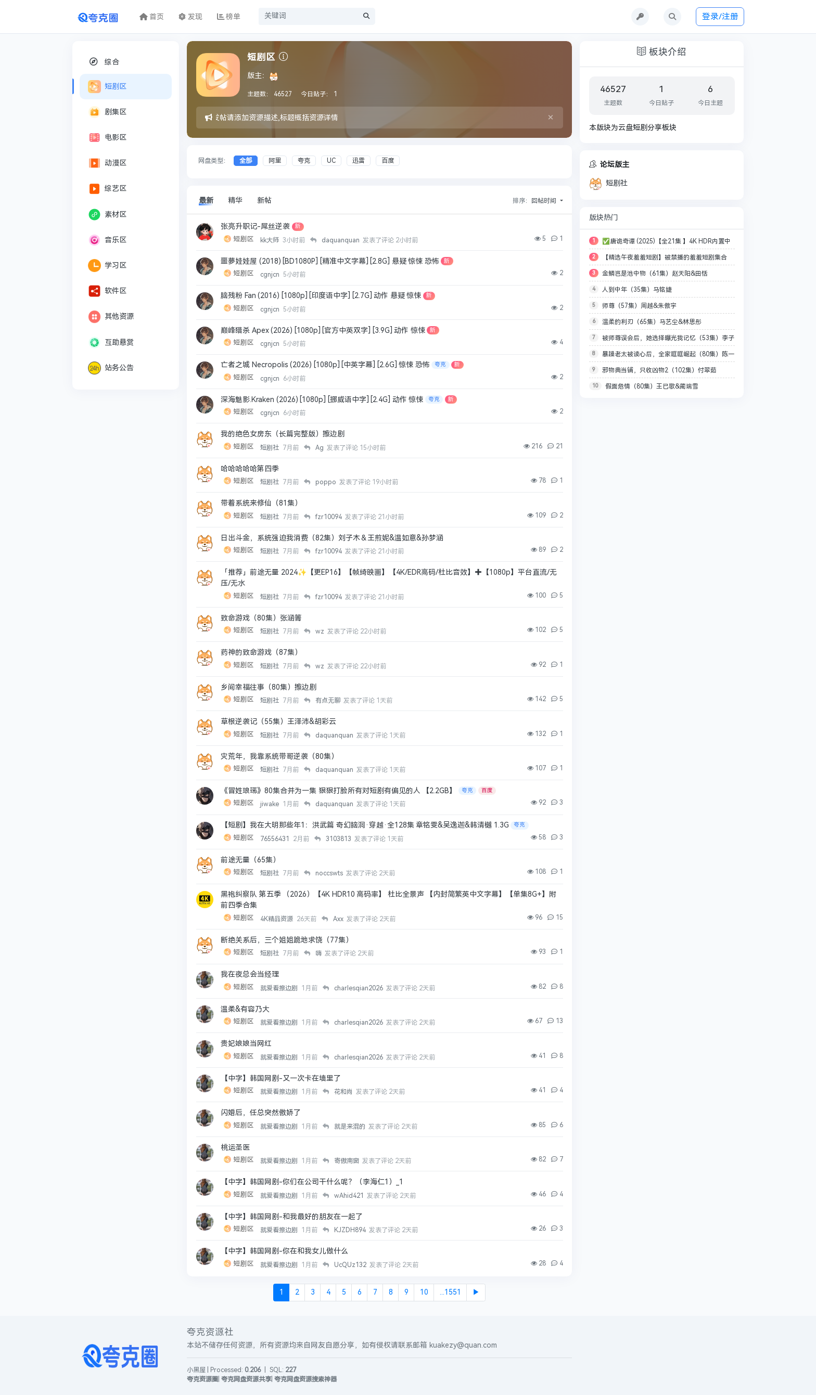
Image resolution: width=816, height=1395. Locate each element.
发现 (190, 17)
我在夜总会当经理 (250, 974)
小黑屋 (196, 1370)
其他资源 (111, 316)
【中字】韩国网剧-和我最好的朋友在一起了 (292, 1217)
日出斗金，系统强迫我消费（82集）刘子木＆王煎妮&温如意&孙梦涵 (332, 538)
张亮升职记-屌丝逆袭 (255, 226)
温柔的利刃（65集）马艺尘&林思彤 (652, 322)
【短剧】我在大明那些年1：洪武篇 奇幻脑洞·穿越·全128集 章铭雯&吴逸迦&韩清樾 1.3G (365, 825)
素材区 (107, 214)
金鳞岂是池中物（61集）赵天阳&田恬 (655, 273)
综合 (103, 62)
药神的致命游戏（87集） (261, 652)
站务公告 (111, 367)
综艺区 (107, 188)
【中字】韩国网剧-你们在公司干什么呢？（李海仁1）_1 (312, 1182)
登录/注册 (720, 16)
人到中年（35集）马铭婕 (637, 289)
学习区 (107, 265)
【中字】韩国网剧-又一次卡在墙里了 (281, 1078)
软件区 (107, 291)
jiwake (270, 804)
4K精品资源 (277, 919)
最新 (206, 200)
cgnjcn (270, 274)
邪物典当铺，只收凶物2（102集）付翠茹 (659, 370)
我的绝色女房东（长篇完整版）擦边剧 (283, 434)
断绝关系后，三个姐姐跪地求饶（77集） (287, 940)
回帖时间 (544, 200)
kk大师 (270, 240)
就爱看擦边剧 (279, 988)
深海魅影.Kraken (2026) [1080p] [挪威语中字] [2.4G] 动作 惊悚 (322, 400)
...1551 (450, 1292)
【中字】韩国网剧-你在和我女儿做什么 (284, 1251)
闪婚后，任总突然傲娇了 (261, 1113)
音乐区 (107, 240)
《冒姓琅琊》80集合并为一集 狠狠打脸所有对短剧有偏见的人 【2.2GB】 (338, 791)
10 (424, 1292)
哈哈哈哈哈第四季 (250, 469)
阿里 (275, 160)
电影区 (107, 137)
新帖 (264, 200)
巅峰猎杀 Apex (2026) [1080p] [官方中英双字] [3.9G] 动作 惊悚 (323, 330)
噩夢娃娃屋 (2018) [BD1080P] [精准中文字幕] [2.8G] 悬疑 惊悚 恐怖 (330, 261)
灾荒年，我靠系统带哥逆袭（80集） (279, 756)
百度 (387, 160)
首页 (151, 17)
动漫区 (107, 163)
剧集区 (107, 112)
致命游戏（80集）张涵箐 (261, 618)
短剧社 (270, 447)
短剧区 (107, 86)
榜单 (229, 17)
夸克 (304, 160)
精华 (235, 200)
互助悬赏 (111, 342)
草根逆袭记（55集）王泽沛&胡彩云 (278, 722)
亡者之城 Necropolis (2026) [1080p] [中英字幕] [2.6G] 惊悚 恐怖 (325, 365)
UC (331, 160)
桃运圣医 (235, 1148)
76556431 (275, 839)
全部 (245, 160)
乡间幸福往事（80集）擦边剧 (268, 687)
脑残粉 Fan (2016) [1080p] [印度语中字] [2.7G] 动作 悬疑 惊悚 (321, 296)
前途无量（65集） (250, 860)
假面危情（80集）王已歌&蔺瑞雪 (651, 386)
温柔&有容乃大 (245, 1009)
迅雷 (358, 160)
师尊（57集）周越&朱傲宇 (639, 305)
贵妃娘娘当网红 (246, 1044)
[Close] (551, 117)
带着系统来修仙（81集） (261, 503)
